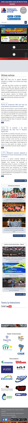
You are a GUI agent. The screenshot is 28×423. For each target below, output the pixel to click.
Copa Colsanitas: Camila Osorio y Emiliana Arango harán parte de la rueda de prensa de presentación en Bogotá (14, 259)
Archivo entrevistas (19, 235)
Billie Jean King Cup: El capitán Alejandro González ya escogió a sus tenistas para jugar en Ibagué (14, 81)
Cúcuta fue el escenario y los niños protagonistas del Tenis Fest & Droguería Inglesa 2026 (14, 129)
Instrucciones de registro (14, 19)
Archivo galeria (20, 294)
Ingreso (10, 16)
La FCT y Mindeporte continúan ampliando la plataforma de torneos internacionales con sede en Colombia (14, 154)
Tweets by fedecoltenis (10, 302)
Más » (2, 98)
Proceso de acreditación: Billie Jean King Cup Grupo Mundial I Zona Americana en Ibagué (14, 105)
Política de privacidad (10, 413)
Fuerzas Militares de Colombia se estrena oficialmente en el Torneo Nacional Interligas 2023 (14, 230)
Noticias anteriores (20, 180)
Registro (17, 16)
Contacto (3, 413)
